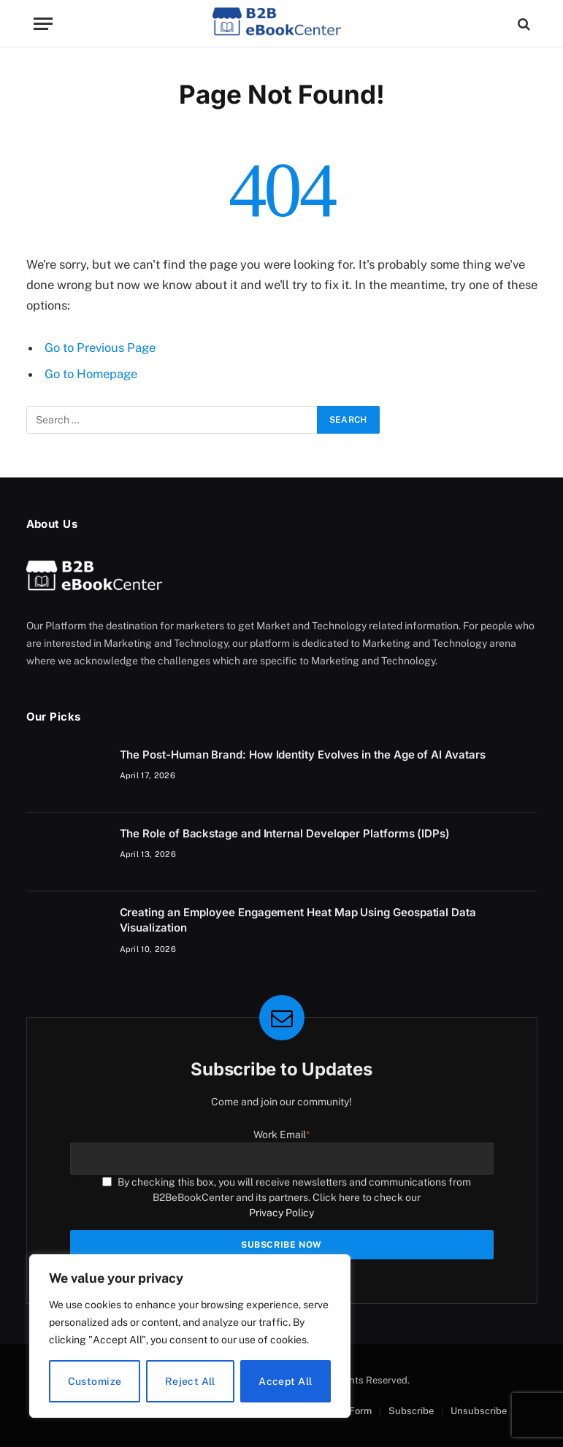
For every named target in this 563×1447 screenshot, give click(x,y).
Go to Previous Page (100, 347)
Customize (95, 1381)
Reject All (190, 1381)
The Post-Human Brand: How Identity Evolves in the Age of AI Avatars (303, 754)
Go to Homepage (91, 373)
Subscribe (411, 1410)
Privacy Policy (281, 1212)
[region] (190, 1336)
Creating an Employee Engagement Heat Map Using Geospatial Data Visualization (298, 919)
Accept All (285, 1381)
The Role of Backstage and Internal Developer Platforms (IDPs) (285, 833)
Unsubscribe (479, 1410)
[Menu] (43, 23)
